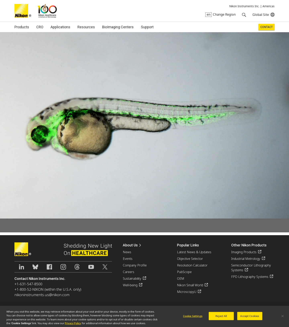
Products (21, 27)
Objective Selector (190, 258)
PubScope (184, 272)
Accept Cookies (249, 318)
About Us (130, 245)
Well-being (130, 285)
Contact (266, 27)
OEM (180, 278)
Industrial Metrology (245, 258)
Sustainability (132, 278)
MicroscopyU (186, 292)
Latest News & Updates (194, 252)
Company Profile (135, 265)
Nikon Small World (190, 285)
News (127, 252)
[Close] (282, 318)
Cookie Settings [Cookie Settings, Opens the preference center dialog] (193, 318)
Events (127, 258)
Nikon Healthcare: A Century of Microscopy (47, 11)
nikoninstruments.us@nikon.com (41, 294)
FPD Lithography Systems (249, 276)
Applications (60, 27)
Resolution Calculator (192, 265)
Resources (86, 27)
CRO (39, 27)
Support (147, 27)
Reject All (221, 318)
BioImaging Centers (118, 27)
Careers (128, 272)
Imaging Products (243, 252)
